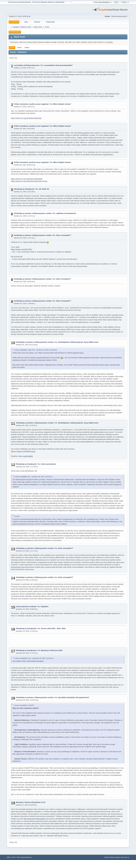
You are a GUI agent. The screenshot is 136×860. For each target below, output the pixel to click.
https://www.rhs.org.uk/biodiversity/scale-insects (29, 181)
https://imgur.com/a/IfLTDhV (21, 249)
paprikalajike (28, 456)
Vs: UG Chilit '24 (42, 189)
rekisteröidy (59, 2)
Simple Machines (26, 857)
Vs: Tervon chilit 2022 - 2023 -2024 (51, 628)
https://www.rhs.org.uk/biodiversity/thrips (26, 118)
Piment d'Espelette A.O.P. (35, 802)
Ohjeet (106, 857)
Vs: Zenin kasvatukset (47, 464)
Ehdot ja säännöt (115, 857)
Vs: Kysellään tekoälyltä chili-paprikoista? (72, 697)
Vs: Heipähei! (43, 606)
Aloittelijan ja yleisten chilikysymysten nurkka (32, 213)
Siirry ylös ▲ (125, 857)
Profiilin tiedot (15, 32)
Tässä (13, 430)
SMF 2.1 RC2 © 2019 (13, 857)
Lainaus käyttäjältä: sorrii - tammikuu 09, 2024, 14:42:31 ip (34, 658)
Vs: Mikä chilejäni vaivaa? (60, 104)
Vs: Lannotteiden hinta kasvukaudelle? (57, 65)
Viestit (12, 47)
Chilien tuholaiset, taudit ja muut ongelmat (31, 104)
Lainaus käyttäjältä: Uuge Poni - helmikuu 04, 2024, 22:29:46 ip (35, 350)
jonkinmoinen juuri (18, 567)
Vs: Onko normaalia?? (62, 235)
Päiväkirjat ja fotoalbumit (24, 189)
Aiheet (19, 47)
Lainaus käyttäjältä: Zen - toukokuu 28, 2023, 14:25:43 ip (33, 476)
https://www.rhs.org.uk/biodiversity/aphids (26, 179)
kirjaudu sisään (47, 2)
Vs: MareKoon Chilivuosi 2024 (50, 650)
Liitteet (27, 47)
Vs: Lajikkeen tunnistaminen (64, 213)
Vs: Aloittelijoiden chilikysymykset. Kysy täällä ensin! (77, 342)
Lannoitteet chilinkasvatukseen (26, 65)
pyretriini (86, 133)
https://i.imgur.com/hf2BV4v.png (23, 451)
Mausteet (19, 802)
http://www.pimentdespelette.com (36, 819)
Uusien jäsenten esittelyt (26, 606)
